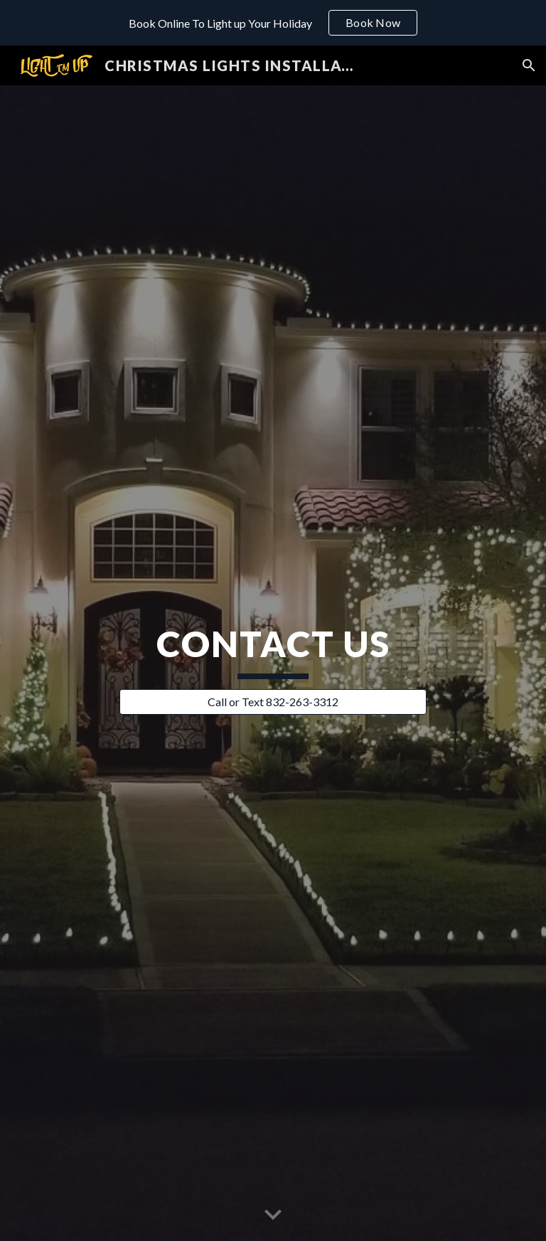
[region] (273, 23)
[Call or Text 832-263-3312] (272, 702)
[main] (272, 650)
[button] (529, 65)
